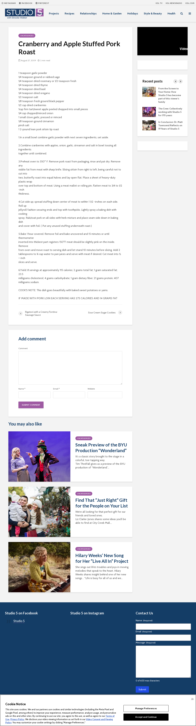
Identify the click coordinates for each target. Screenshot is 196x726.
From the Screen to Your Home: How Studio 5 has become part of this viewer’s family (169, 95)
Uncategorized (27, 36)
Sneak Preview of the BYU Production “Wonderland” (101, 447)
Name (21, 389)
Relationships (88, 13)
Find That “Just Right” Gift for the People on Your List (101, 502)
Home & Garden (112, 13)
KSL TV (159, 3)
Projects (54, 13)
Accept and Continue (145, 717)
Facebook (25, 3)
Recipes (69, 13)
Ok (192, 699)
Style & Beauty (153, 13)
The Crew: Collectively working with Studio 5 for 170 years (170, 112)
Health (171, 13)
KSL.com (189, 3)
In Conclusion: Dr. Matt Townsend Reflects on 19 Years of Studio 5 (170, 125)
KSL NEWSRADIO (174, 3)
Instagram (9, 3)
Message (146, 642)
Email (56, 389)
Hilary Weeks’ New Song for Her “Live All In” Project (101, 558)
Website (91, 389)
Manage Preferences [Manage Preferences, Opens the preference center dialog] (146, 708)
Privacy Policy (17, 719)
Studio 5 (19, 621)
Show (39, 13)
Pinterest (42, 3)
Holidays (132, 13)
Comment (23, 348)
